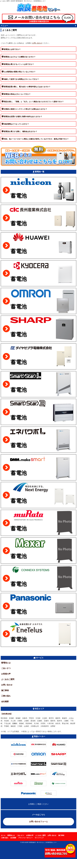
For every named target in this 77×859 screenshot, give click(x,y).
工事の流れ (6, 696)
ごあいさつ (6, 668)
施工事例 (5, 690)
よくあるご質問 (7, 679)
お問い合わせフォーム (38, 822)
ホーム (3, 835)
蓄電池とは (6, 663)
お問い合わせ (37, 43)
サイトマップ (39, 838)
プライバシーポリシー (25, 838)
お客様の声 (6, 674)
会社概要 (5, 701)
